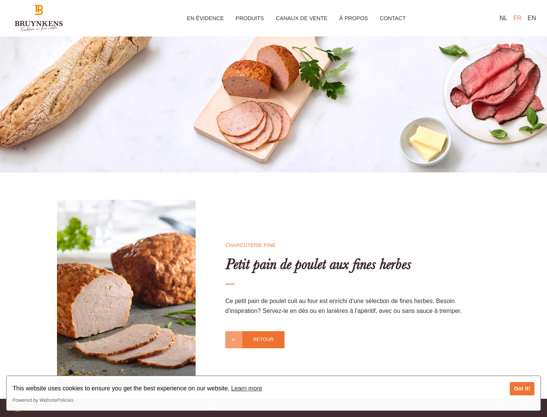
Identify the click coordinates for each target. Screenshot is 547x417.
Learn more (246, 388)
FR (517, 18)
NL (503, 18)
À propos (353, 18)
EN (532, 18)
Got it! (522, 388)
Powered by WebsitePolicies (43, 399)
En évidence (205, 18)
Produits (250, 18)
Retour (263, 339)
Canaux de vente (301, 18)
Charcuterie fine (250, 245)
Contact (393, 18)
